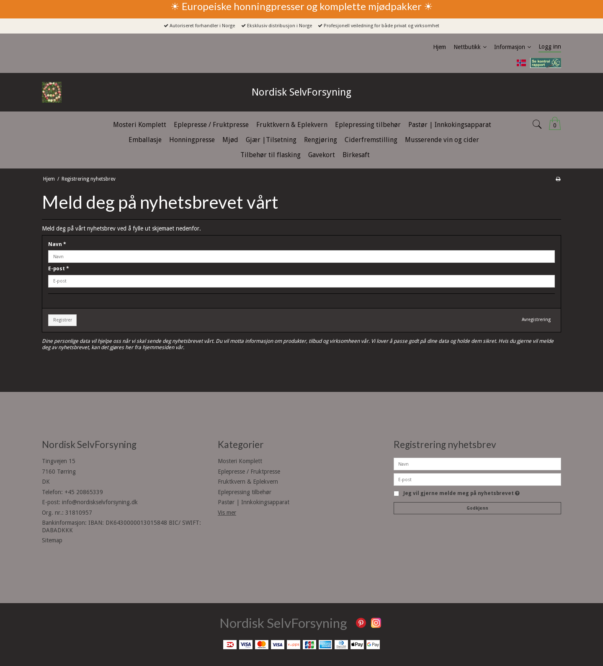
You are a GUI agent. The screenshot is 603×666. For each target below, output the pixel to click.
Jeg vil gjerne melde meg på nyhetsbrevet (461, 493)
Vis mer (227, 512)
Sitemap (52, 540)
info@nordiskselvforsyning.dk (100, 502)
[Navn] (477, 463)
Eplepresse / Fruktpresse (249, 471)
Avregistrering (536, 319)
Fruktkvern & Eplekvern (248, 481)
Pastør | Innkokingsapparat (253, 502)
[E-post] (477, 479)
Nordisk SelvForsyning (301, 92)
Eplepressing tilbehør (244, 492)
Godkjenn (477, 508)
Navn (57, 244)
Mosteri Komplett (240, 461)
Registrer (62, 320)
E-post (58, 269)
